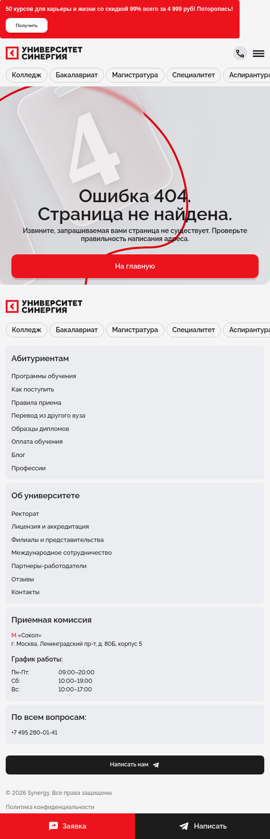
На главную (135, 266)
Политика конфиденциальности (50, 807)
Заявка (67, 826)
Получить (27, 25)
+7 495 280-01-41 (34, 732)
